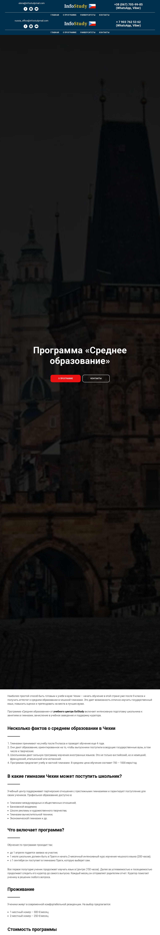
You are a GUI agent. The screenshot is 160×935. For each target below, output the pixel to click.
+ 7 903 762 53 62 (128, 22)
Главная (55, 15)
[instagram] (31, 10)
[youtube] (36, 10)
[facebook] (25, 10)
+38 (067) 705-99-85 (128, 4)
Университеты (87, 15)
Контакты (104, 15)
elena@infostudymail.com (32, 3)
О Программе (69, 15)
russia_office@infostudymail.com (31, 20)
